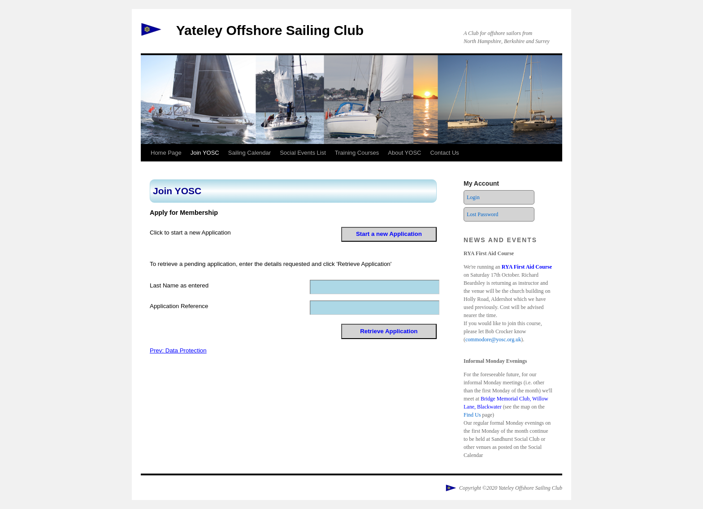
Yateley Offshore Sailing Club (270, 30)
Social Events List (303, 152)
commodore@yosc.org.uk (493, 339)
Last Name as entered (179, 285)
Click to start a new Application (190, 232)
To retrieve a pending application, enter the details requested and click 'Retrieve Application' (270, 264)
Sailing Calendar (249, 152)
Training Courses (357, 152)
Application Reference (179, 306)
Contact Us (444, 152)
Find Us (472, 415)
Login (473, 197)
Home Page (166, 152)
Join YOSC (205, 152)
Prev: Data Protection (178, 350)
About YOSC (404, 152)
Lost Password (482, 214)
